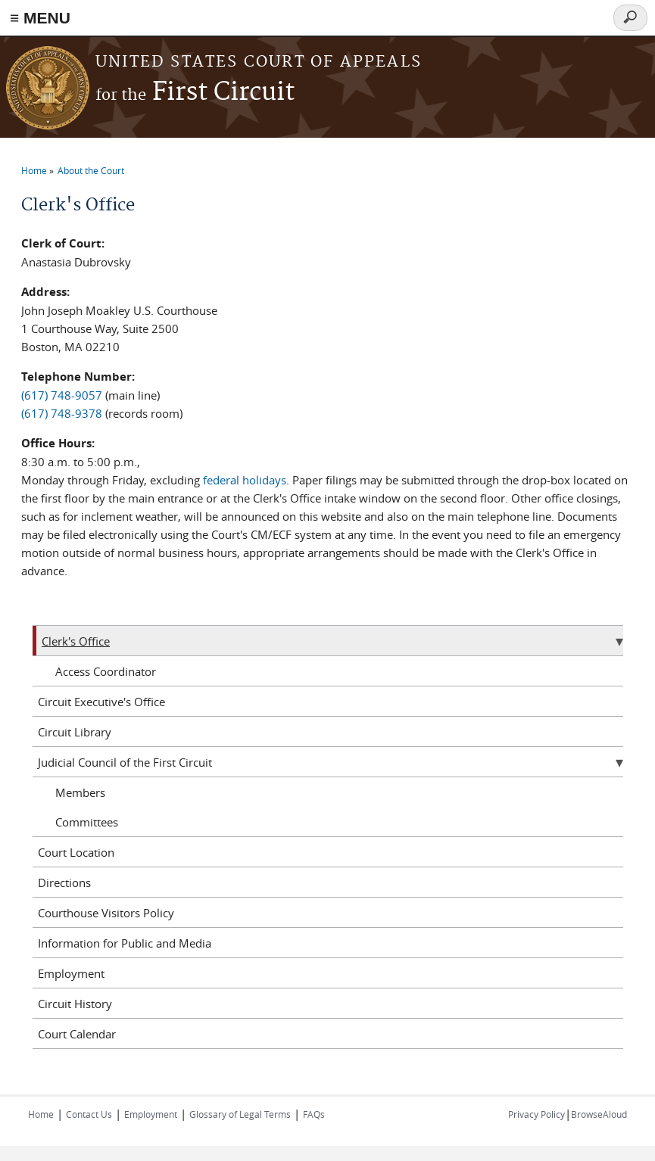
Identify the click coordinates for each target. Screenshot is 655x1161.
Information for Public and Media (124, 943)
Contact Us (89, 1114)
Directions (64, 882)
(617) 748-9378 (61, 413)
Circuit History (75, 1003)
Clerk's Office (76, 641)
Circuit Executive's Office (101, 701)
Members (80, 792)
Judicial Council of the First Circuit (125, 762)
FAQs (314, 1114)
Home (34, 170)
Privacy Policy (536, 1114)
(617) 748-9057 (61, 395)
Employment (71, 973)
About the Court (91, 170)
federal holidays (244, 479)
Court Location (76, 852)
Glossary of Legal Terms (240, 1114)
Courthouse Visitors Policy (106, 912)
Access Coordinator (105, 671)
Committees (86, 822)
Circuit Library (74, 731)
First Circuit (195, 92)
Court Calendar (77, 1033)
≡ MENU (40, 17)
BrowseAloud (599, 1114)
